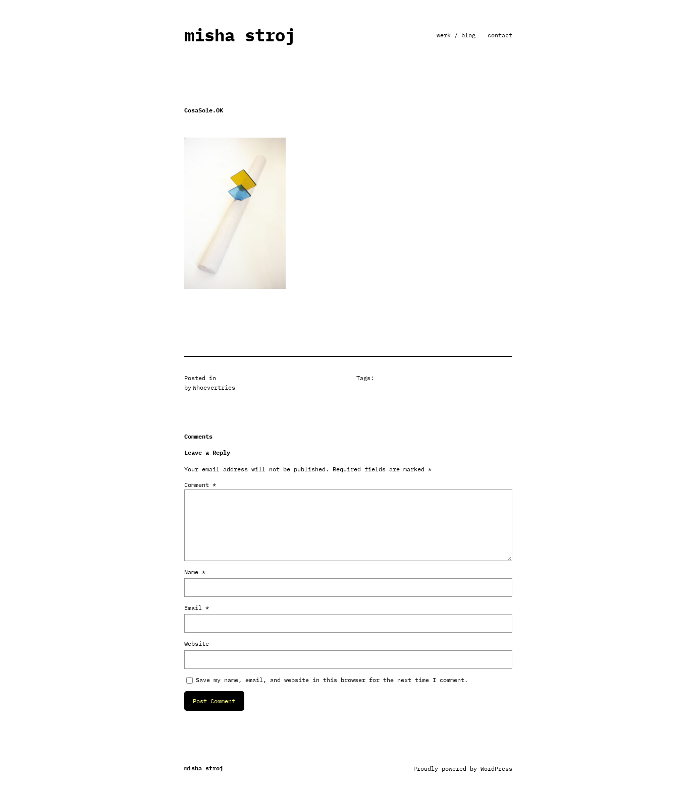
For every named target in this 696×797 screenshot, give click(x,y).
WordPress (496, 768)
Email (196, 607)
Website (196, 643)
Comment (200, 484)
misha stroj (239, 35)
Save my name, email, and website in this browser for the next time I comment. (332, 680)
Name (194, 572)
